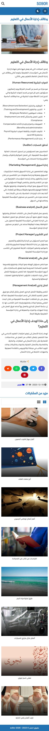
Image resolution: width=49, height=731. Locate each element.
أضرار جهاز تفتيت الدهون (24, 439)
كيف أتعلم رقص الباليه (24, 718)
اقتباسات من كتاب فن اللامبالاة (24, 558)
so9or (42, 3)
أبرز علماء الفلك (24, 479)
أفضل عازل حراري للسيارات (24, 638)
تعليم (19, 385)
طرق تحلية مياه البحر (24, 598)
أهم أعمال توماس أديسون (24, 519)
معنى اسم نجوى (24, 678)
